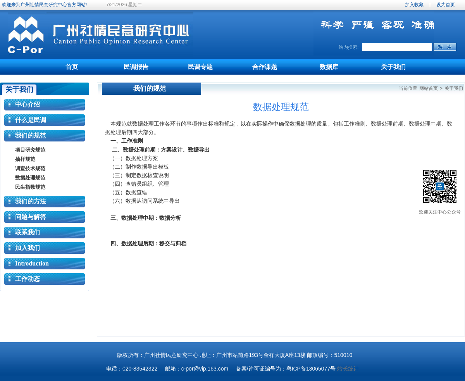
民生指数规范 (30, 187)
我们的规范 (30, 135)
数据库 (329, 67)
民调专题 (200, 67)
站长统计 (348, 368)
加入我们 (27, 248)
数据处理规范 (30, 178)
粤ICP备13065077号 (311, 368)
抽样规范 (25, 159)
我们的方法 (30, 201)
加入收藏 (414, 4)
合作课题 (264, 67)
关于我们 (393, 67)
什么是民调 (30, 120)
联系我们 (27, 232)
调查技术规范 (30, 168)
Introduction (32, 263)
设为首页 (445, 4)
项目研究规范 (30, 150)
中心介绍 (27, 104)
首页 (71, 67)
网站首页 (428, 88)
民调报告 (136, 67)
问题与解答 (30, 217)
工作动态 (27, 279)
